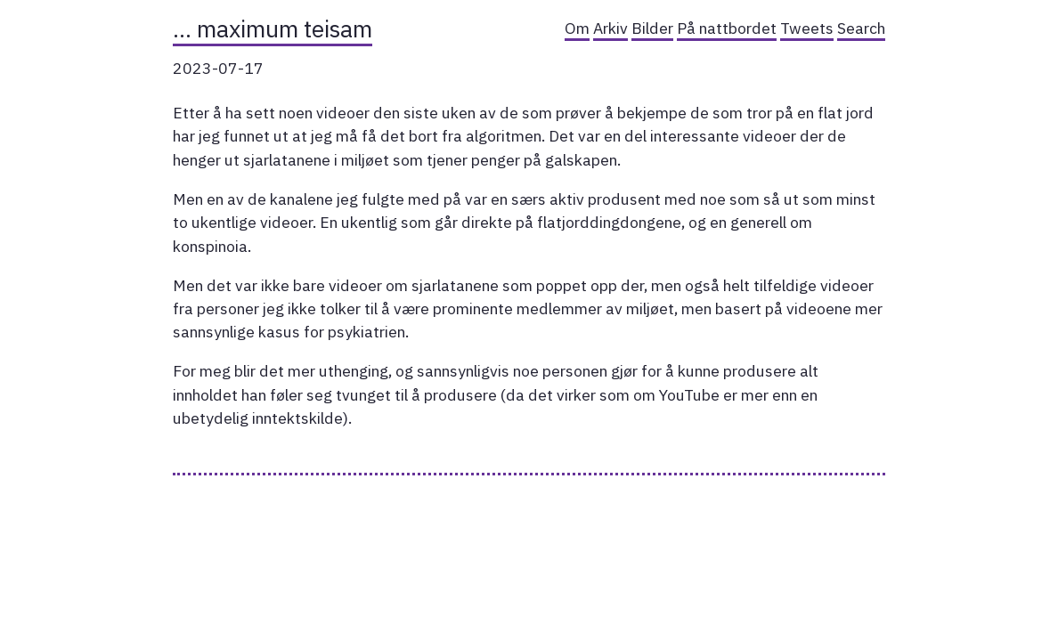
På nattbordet (727, 28)
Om (577, 28)
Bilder (652, 28)
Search (861, 28)
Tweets (807, 28)
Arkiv (610, 28)
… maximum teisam (272, 28)
